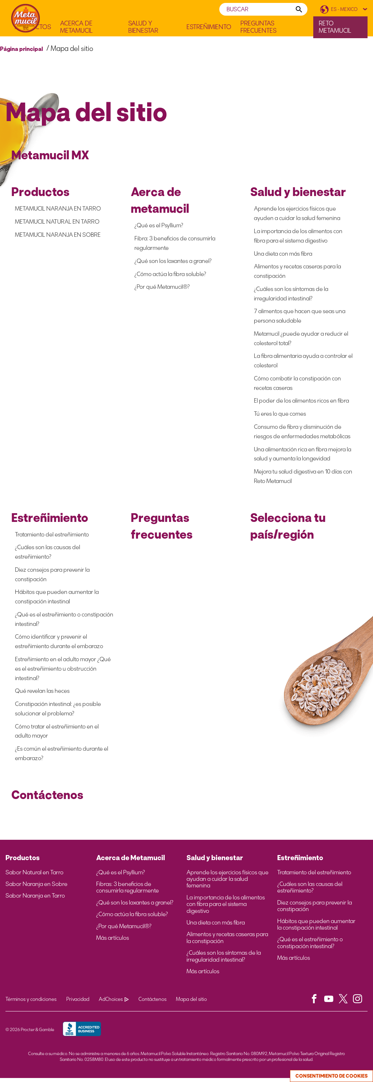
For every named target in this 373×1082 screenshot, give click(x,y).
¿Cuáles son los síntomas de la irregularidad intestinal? (291, 294)
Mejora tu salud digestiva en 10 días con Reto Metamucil (303, 478)
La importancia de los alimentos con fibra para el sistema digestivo (298, 236)
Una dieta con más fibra (283, 253)
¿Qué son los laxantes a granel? (173, 260)
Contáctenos (156, 1003)
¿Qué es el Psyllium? (158, 225)
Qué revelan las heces (42, 694)
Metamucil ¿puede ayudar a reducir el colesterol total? (301, 339)
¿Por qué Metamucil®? (162, 287)
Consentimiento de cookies (331, 1076)
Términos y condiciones (30, 1003)
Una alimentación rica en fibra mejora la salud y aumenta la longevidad (302, 455)
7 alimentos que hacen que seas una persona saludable (299, 316)
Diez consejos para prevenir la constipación (52, 576)
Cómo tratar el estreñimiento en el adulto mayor (57, 734)
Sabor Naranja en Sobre (36, 888)
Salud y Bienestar (143, 27)
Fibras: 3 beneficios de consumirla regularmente (127, 891)
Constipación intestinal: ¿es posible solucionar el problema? (58, 712)
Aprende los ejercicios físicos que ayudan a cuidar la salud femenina (227, 883)
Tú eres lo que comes (280, 415)
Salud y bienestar (214, 861)
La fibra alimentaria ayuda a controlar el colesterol (303, 362)
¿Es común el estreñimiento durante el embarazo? (61, 757)
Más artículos (112, 942)
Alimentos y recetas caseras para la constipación (297, 271)
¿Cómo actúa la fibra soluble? (170, 274)
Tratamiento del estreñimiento (52, 536)
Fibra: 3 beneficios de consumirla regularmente (174, 243)
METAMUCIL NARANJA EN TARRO (58, 208)
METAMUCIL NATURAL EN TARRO (57, 221)
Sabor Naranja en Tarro (35, 900)
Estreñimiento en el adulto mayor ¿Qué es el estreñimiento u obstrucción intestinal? (63, 671)
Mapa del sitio (196, 1003)
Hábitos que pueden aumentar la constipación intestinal (57, 599)
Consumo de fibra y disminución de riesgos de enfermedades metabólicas (302, 433)
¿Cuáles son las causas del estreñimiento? (47, 554)
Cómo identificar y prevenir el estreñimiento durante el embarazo (59, 644)
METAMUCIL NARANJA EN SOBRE (58, 234)
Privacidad (78, 1003)
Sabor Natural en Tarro (34, 876)
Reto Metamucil (335, 27)
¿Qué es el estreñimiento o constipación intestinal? (64, 622)
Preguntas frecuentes (258, 27)
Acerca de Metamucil (76, 27)
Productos (22, 861)
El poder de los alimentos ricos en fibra (301, 402)
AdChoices (116, 1003)
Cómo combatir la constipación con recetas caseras (297, 384)
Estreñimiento (208, 27)
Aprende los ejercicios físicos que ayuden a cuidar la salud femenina (297, 213)
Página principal (21, 48)
